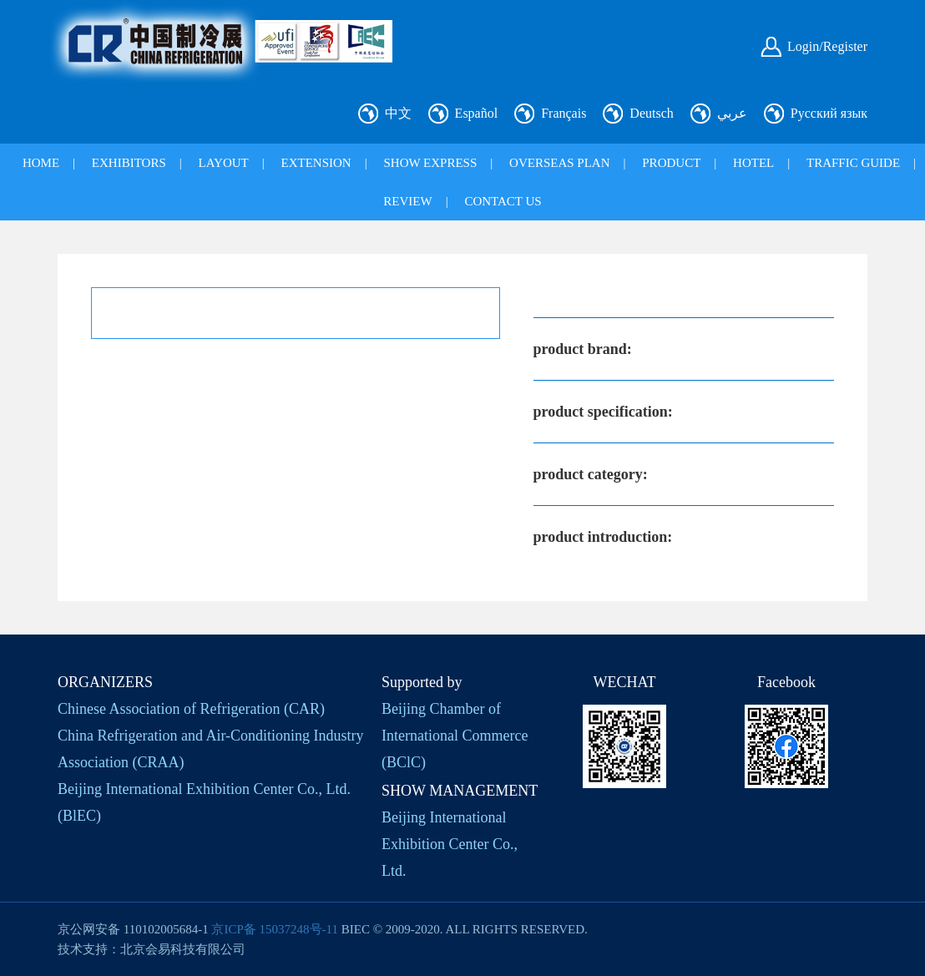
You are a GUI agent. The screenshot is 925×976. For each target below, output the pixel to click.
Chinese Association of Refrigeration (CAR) (191, 708)
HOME (41, 162)
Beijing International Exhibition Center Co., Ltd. (450, 844)
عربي (732, 113)
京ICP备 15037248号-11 (274, 929)
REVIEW (407, 201)
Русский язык (829, 113)
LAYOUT (224, 162)
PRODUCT (671, 162)
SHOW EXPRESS (430, 162)
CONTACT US (502, 201)
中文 (398, 113)
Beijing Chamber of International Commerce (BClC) (455, 735)
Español (476, 113)
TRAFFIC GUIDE (853, 162)
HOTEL (753, 162)
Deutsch (651, 113)
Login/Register (827, 46)
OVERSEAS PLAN (559, 162)
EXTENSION (316, 162)
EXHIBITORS (129, 162)
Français (563, 113)
